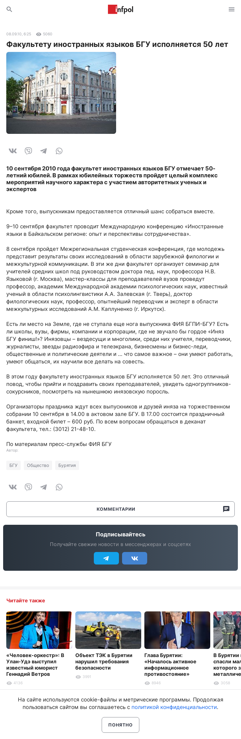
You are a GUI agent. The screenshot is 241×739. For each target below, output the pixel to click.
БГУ (13, 465)
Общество (38, 465)
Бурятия (67, 465)
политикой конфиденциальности (174, 707)
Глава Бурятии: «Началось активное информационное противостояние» (170, 664)
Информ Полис (120, 9)
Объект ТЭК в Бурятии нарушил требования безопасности (103, 661)
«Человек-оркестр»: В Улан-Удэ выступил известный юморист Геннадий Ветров (35, 664)
